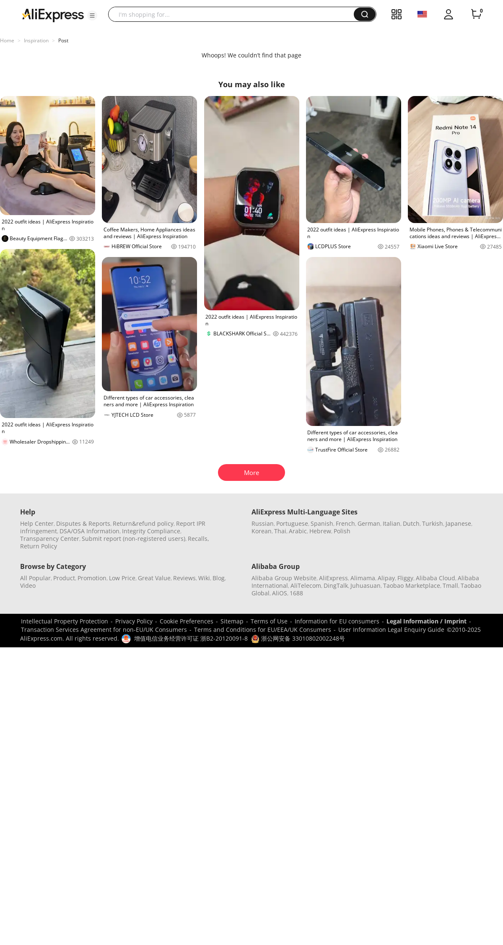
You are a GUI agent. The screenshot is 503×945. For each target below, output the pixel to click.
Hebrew (320, 531)
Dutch (411, 523)
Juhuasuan (365, 585)
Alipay (386, 578)
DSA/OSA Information (89, 531)
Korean (262, 531)
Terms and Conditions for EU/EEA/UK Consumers (262, 629)
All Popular (35, 578)
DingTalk (336, 585)
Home (7, 40)
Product (64, 578)
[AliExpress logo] (53, 14)
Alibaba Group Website (284, 578)
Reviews (184, 578)
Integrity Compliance (151, 531)
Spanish (322, 523)
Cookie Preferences (186, 621)
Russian (263, 523)
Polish (342, 531)
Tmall (450, 585)
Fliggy (405, 578)
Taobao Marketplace (411, 585)
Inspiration (36, 40)
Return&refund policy (143, 523)
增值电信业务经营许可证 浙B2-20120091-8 (191, 638)
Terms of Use (269, 621)
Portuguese (292, 523)
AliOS (279, 593)
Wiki (204, 578)
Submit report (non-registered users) (133, 539)
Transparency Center (49, 539)
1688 (296, 593)
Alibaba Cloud (435, 578)
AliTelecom (305, 585)
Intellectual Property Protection (64, 621)
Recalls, (198, 539)
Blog (219, 578)
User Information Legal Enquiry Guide (391, 629)
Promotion (92, 578)
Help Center (37, 523)
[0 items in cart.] (476, 14)
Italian (391, 523)
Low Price (122, 578)
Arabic (298, 531)
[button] (92, 15)
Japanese (458, 523)
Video (28, 585)
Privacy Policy (134, 621)
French (345, 523)
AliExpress (333, 578)
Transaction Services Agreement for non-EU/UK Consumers (104, 629)
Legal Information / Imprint (426, 621)
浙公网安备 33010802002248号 (298, 638)
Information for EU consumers (337, 621)
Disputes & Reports (83, 523)
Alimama (362, 578)
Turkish (432, 523)
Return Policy (38, 546)
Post (63, 40)
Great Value (154, 578)
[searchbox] (234, 14)
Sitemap (232, 621)
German (369, 523)
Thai (280, 531)
